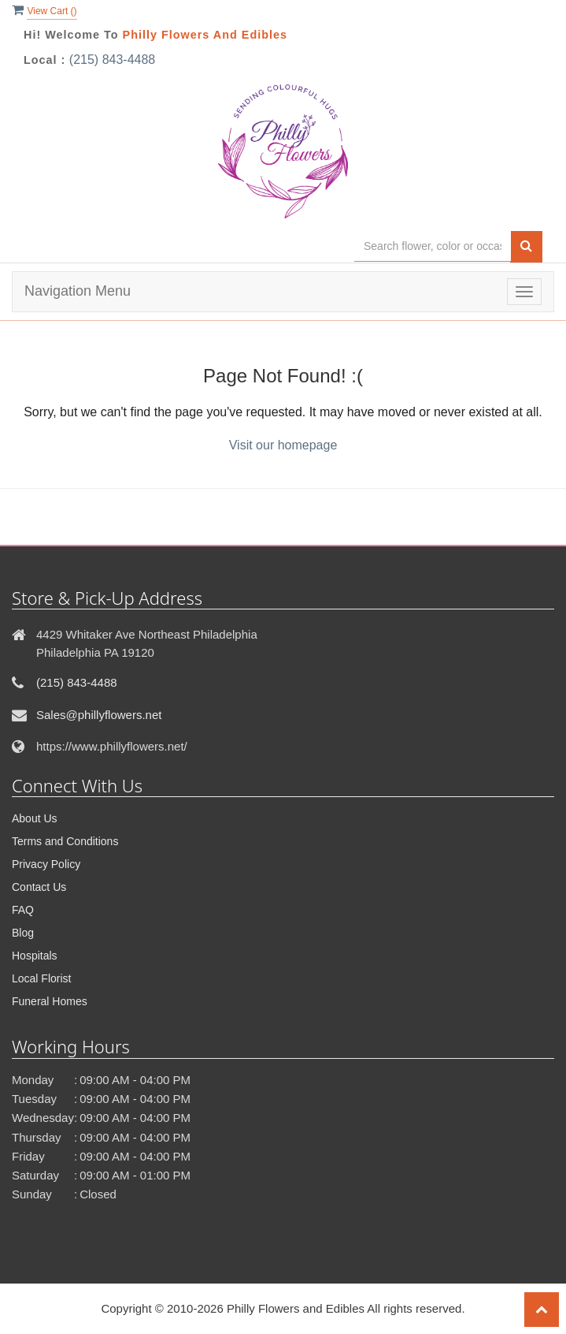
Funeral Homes (49, 1001)
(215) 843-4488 (112, 59)
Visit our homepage (283, 445)
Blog (23, 932)
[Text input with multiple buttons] (432, 246)
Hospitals (34, 955)
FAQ (23, 910)
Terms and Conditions (65, 841)
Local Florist (41, 978)
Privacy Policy (46, 864)
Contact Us (39, 887)
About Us (34, 818)
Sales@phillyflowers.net (98, 714)
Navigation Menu (77, 291)
